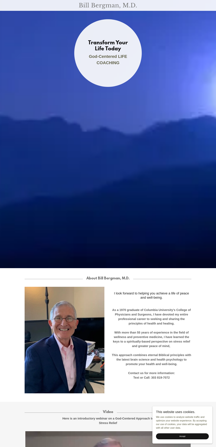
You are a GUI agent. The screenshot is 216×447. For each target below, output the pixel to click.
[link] (108, 6)
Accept (182, 436)
